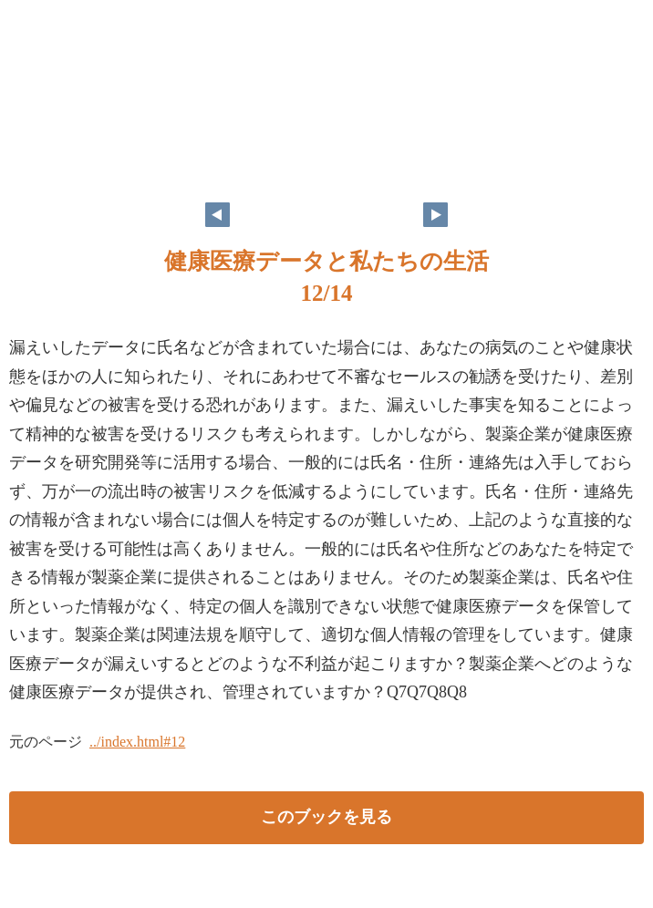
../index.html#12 (137, 741)
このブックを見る (326, 817)
